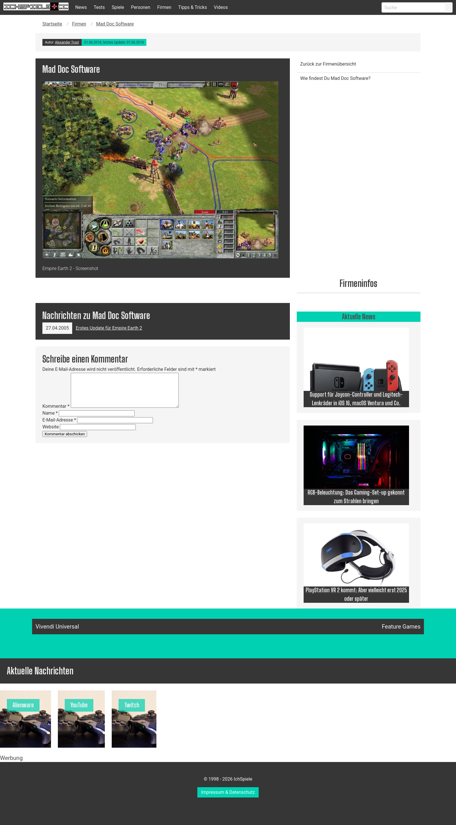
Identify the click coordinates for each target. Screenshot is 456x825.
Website (50, 427)
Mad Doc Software (115, 24)
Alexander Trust (67, 42)
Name (50, 413)
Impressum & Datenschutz (228, 792)
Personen (140, 7)
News (81, 7)
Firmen (164, 7)
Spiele (118, 7)
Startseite (52, 24)
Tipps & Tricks (192, 7)
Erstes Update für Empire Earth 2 (109, 328)
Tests (99, 7)
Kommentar (56, 406)
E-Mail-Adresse (59, 420)
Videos (221, 7)
